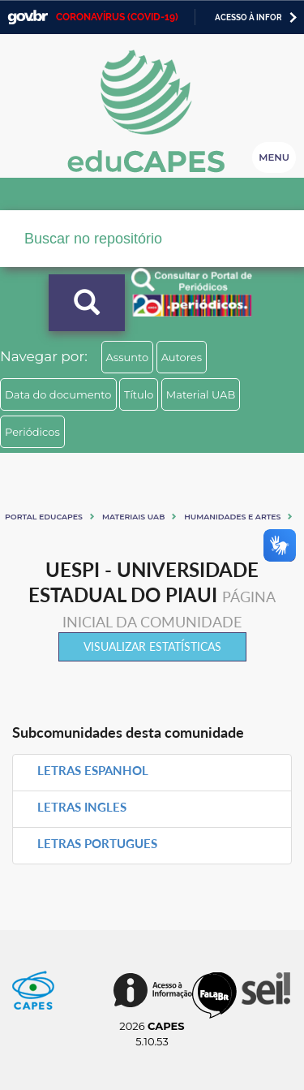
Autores (181, 357)
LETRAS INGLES (81, 806)
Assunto (127, 357)
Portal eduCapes (44, 516)
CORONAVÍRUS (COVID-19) (117, 17)
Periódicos (32, 431)
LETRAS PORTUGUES (97, 843)
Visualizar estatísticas (152, 646)
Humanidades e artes (232, 516)
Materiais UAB (133, 516)
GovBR (27, 17)
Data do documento (58, 394)
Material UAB (200, 394)
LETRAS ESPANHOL (92, 770)
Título (139, 394)
